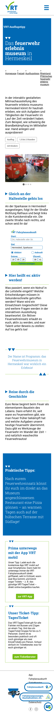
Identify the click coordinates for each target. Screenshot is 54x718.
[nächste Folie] (44, 168)
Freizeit (20, 73)
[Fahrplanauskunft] (38, 687)
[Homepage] (11, 7)
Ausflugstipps (32, 73)
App (31, 675)
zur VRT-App (25, 596)
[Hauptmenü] (46, 7)
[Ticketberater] (48, 706)
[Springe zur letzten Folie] (9, 168)
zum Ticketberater (25, 656)
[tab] (24, 184)
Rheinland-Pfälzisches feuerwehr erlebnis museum (46, 79)
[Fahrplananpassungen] (36, 697)
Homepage (10, 73)
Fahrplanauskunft (38, 679)
